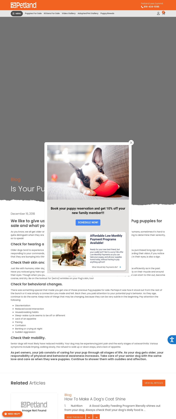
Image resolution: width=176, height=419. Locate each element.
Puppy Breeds (107, 13)
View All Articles (154, 383)
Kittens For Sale (52, 13)
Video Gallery (68, 13)
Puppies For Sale (33, 13)
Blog (15, 179)
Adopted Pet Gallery (88, 13)
